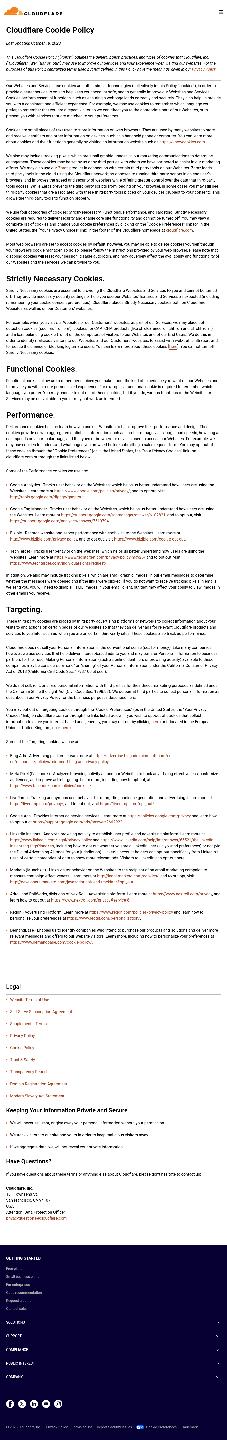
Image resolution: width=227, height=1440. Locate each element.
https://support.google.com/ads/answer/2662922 (77, 822)
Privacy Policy (22, 1035)
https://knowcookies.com (182, 142)
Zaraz (63, 168)
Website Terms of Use (29, 999)
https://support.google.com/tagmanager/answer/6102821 (113, 515)
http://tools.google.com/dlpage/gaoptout (47, 497)
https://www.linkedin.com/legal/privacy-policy (51, 840)
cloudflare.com (179, 230)
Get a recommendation (24, 1293)
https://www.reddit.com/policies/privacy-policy (131, 912)
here (173, 346)
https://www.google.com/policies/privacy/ (92, 491)
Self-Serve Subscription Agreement (41, 1011)
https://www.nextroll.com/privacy (182, 894)
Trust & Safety (22, 1059)
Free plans (14, 1269)
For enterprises (18, 1285)
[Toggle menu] (221, 12)
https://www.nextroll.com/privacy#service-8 (90, 900)
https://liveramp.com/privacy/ (36, 803)
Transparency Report (28, 1071)
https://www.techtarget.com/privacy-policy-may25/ (99, 557)
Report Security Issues (114, 1427)
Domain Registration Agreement (38, 1084)
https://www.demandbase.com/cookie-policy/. (51, 942)
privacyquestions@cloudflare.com (36, 1218)
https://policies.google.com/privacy (159, 816)
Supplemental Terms (28, 1023)
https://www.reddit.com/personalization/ (103, 918)
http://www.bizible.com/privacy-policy (43, 539)
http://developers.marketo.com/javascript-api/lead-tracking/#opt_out (71, 882)
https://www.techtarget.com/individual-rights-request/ (58, 563)
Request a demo (18, 1301)
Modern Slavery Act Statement (37, 1096)
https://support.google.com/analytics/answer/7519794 (59, 521)
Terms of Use (82, 1427)
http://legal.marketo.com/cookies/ (128, 876)
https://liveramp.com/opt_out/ (127, 803)
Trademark (189, 1427)
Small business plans (22, 1277)
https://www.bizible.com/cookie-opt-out (149, 539)
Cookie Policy (22, 1047)
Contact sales (17, 1309)
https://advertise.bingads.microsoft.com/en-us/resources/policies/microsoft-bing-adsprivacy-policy (91, 758)
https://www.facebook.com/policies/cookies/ (50, 785)
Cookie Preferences (156, 1427)
